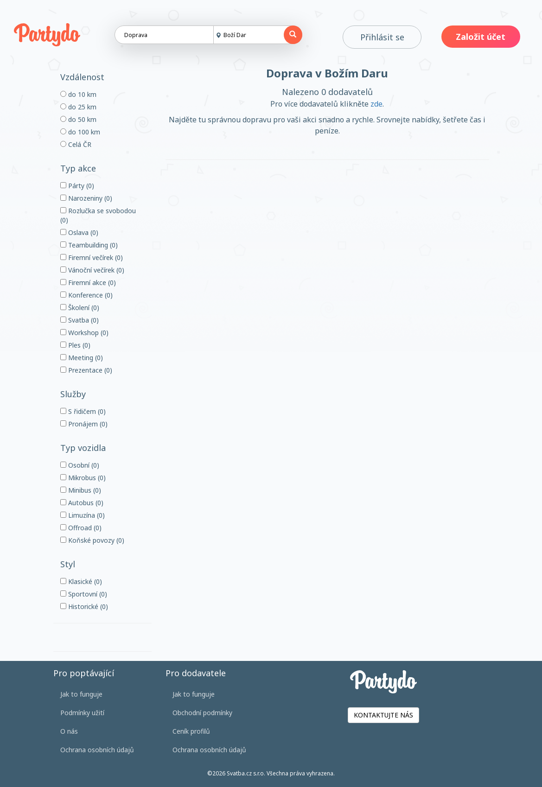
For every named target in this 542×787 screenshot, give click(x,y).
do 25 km (78, 106)
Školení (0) (79, 307)
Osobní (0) (79, 465)
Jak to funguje (81, 694)
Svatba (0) (79, 320)
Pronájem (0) (84, 423)
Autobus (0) (81, 502)
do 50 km (78, 119)
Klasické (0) (81, 581)
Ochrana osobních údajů (97, 749)
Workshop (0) (84, 332)
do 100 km (80, 131)
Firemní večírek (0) (91, 257)
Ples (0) (75, 345)
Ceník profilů (191, 731)
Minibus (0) (80, 490)
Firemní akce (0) (88, 282)
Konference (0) (86, 295)
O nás (69, 731)
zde (376, 104)
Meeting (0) (81, 357)
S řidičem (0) (83, 411)
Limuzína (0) (82, 515)
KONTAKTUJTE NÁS (383, 715)
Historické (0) (84, 606)
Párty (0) (77, 185)
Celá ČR (75, 144)
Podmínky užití (82, 712)
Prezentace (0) (86, 370)
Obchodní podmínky (202, 712)
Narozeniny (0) (86, 198)
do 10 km (78, 94)
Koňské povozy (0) (92, 540)
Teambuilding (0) (89, 245)
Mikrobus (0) (83, 477)
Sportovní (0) (83, 594)
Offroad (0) (81, 527)
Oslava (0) (79, 232)
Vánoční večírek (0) (92, 270)
